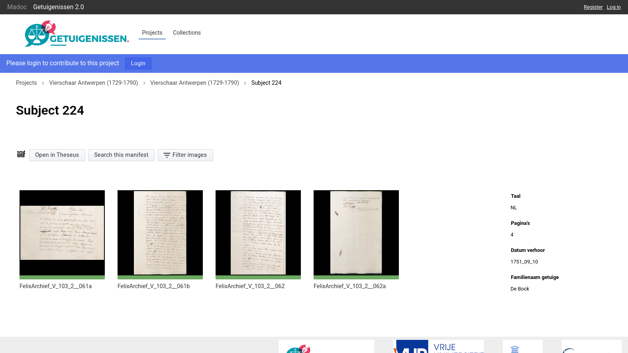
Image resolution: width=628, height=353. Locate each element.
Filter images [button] (184, 154)
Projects (152, 32)
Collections (187, 32)
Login (138, 63)
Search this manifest (121, 155)
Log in (614, 7)
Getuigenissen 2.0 (58, 7)
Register (593, 7)
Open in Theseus (57, 155)
